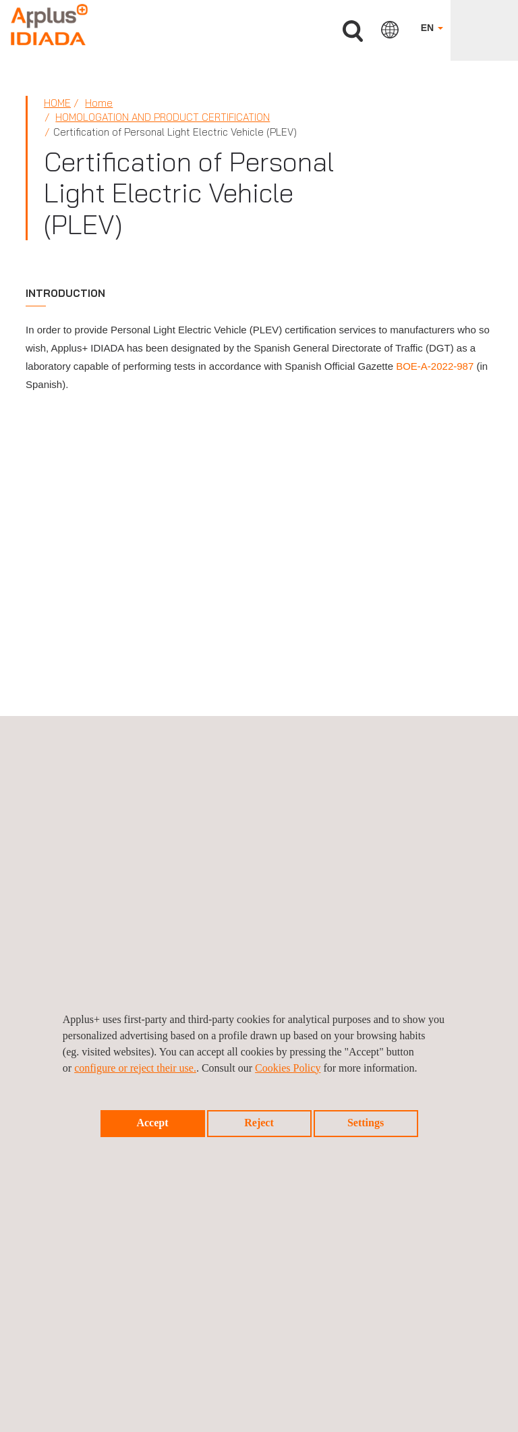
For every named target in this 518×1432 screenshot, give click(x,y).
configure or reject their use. (135, 1068)
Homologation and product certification (162, 117)
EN (432, 27)
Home (57, 103)
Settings (365, 1122)
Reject (259, 1122)
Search (352, 31)
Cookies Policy (287, 1068)
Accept (152, 1122)
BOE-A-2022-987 (434, 366)
